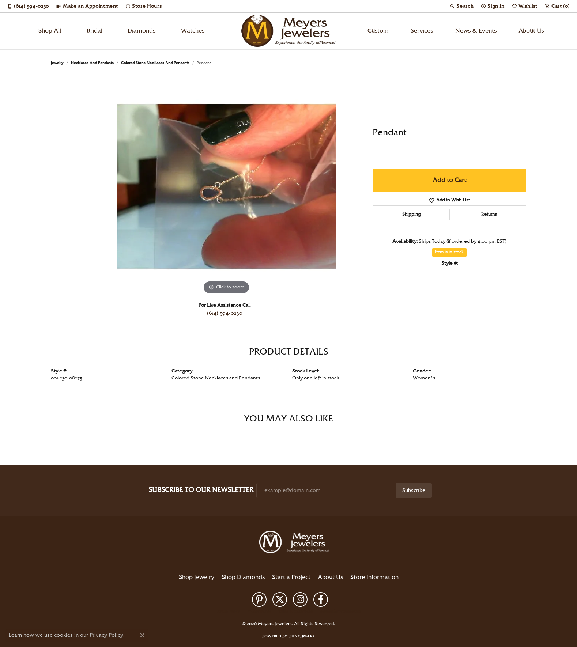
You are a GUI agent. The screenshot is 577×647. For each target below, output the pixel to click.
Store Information (374, 577)
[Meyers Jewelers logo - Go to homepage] (288, 31)
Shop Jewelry (196, 577)
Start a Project (291, 577)
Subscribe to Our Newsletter (200, 490)
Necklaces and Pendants (92, 63)
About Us (531, 31)
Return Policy (228, 611)
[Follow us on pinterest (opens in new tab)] (259, 599)
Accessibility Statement (340, 611)
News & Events (476, 31)
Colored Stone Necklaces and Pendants (155, 63)
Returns (489, 214)
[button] (462, 6)
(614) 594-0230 (224, 313)
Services (422, 31)
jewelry (57, 63)
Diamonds (141, 31)
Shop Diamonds (243, 577)
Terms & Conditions (295, 611)
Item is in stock (449, 252)
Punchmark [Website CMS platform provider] (302, 636)
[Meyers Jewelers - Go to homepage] (295, 543)
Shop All (49, 31)
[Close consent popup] (142, 635)
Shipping (411, 214)
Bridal (94, 31)
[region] (226, 186)
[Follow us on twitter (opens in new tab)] (279, 599)
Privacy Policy (259, 611)
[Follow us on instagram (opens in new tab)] (300, 599)
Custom (378, 31)
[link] (28, 6)
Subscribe (413, 490)
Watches (192, 31)
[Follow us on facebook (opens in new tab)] (320, 599)
